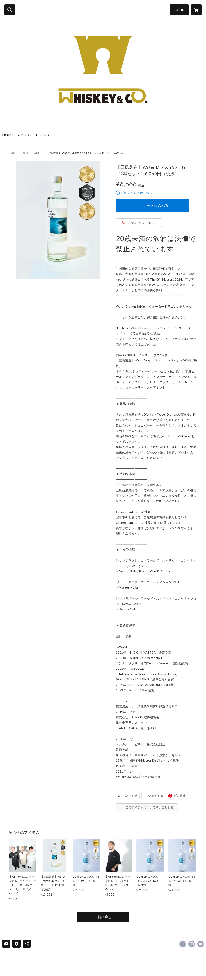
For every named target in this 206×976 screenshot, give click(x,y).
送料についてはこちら (136, 192)
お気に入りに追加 (141, 223)
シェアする (155, 795)
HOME (8, 135)
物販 (26, 153)
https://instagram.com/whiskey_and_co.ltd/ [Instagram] (191, 944)
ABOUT (25, 135)
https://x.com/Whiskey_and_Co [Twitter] (182, 944)
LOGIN (179, 9)
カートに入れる (156, 205)
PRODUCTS (46, 135)
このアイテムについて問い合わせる (150, 807)
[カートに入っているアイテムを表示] (196, 9)
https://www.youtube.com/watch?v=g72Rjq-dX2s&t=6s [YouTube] (200, 944)
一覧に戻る (103, 917)
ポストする (130, 795)
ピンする (180, 795)
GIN (36, 153)
